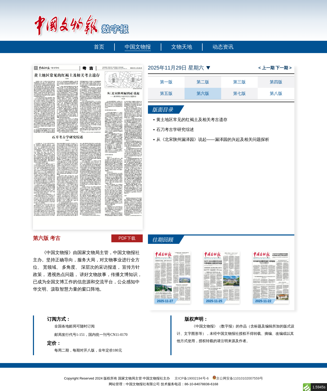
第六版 (203, 93)
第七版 (239, 93)
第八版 (276, 93)
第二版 (203, 82)
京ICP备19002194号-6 (192, 378)
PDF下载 (127, 238)
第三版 (239, 82)
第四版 (276, 82)
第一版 (166, 82)
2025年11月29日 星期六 (176, 68)
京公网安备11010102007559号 (239, 378)
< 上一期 (267, 68)
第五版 (166, 93)
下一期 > (284, 68)
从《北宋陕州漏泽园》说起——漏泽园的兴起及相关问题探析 (212, 139)
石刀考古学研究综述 (175, 129)
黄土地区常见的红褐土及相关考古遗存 (191, 119)
